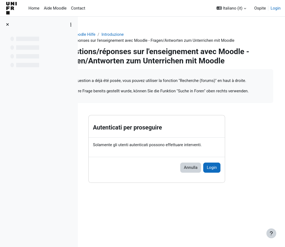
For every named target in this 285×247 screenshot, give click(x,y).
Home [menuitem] (33, 8)
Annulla (211, 195)
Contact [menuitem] (78, 8)
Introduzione (155, 34)
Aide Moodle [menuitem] (55, 8)
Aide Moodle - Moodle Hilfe (113, 34)
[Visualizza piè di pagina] (271, 233)
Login (276, 8)
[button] (231, 8)
